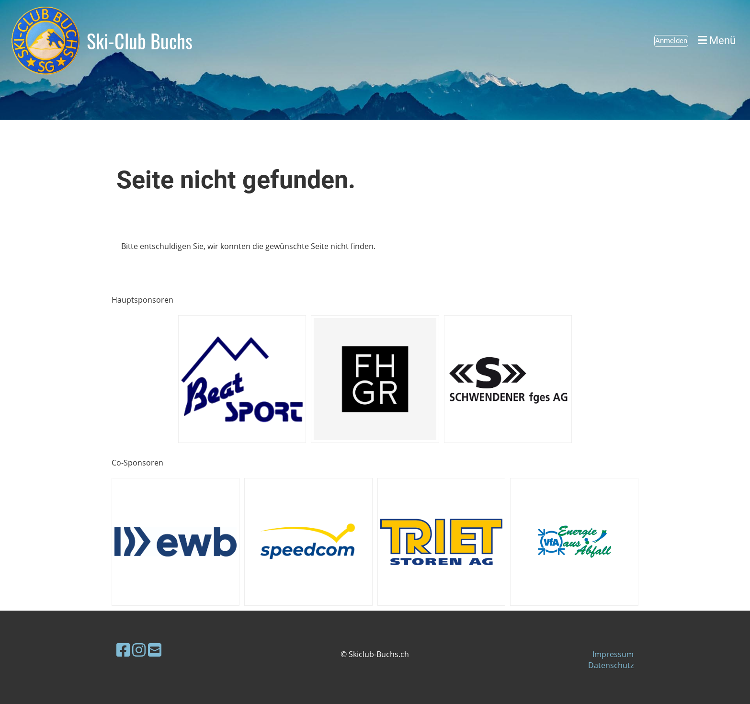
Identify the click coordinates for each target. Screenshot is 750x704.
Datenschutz (611, 665)
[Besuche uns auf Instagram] (139, 649)
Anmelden (671, 40)
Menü (717, 40)
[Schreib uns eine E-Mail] (154, 649)
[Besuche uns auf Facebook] (123, 649)
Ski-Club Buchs (140, 40)
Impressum (613, 654)
